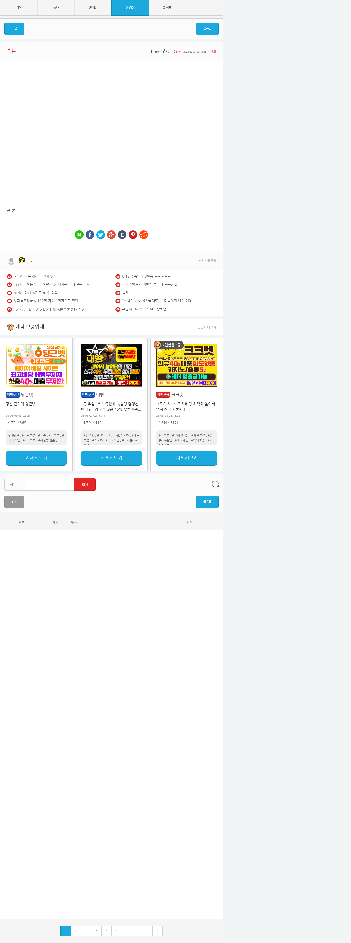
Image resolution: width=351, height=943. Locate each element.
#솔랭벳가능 (180, 435)
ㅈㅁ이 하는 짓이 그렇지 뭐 (33, 276)
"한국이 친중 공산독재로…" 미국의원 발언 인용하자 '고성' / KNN (159, 301)
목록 (14, 28)
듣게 (125, 293)
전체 (14, 501)
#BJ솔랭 (89, 435)
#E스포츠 (29, 440)
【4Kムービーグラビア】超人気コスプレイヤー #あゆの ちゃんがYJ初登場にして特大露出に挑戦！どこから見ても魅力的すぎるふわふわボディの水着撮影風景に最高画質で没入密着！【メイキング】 (51, 309)
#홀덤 (168, 440)
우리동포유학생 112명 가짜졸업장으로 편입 (46, 301)
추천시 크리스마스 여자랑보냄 (144, 309)
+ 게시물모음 (207, 260)
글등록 (207, 28)
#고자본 (127, 440)
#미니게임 (112, 440)
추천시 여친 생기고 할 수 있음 (36, 293)
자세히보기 (36, 458)
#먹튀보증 (198, 440)
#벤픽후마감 (105, 435)
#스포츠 (54, 435)
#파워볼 (13, 435)
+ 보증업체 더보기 (204, 327)
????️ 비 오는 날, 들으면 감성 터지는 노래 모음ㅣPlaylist (51, 284)
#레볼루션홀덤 (48, 440)
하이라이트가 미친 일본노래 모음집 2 (149, 284)
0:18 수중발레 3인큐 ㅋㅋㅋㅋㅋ (146, 276)
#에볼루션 (28, 435)
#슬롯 (42, 435)
